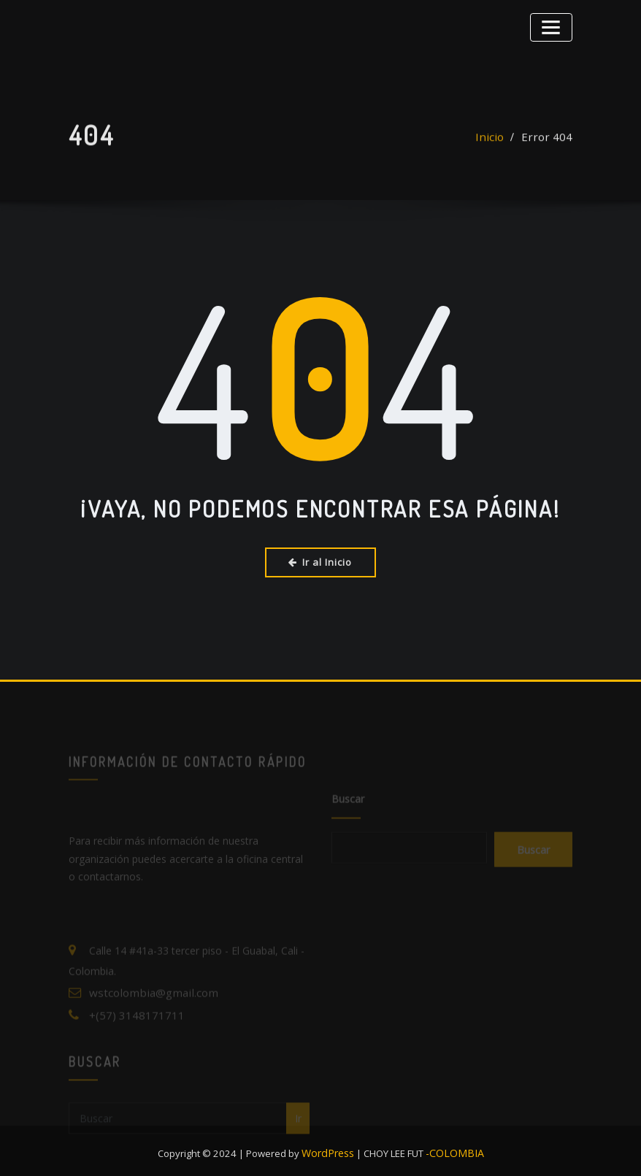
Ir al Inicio (321, 561)
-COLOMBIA (453, 1146)
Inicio (498, 145)
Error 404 (550, 145)
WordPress (332, 1146)
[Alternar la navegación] (553, 25)
